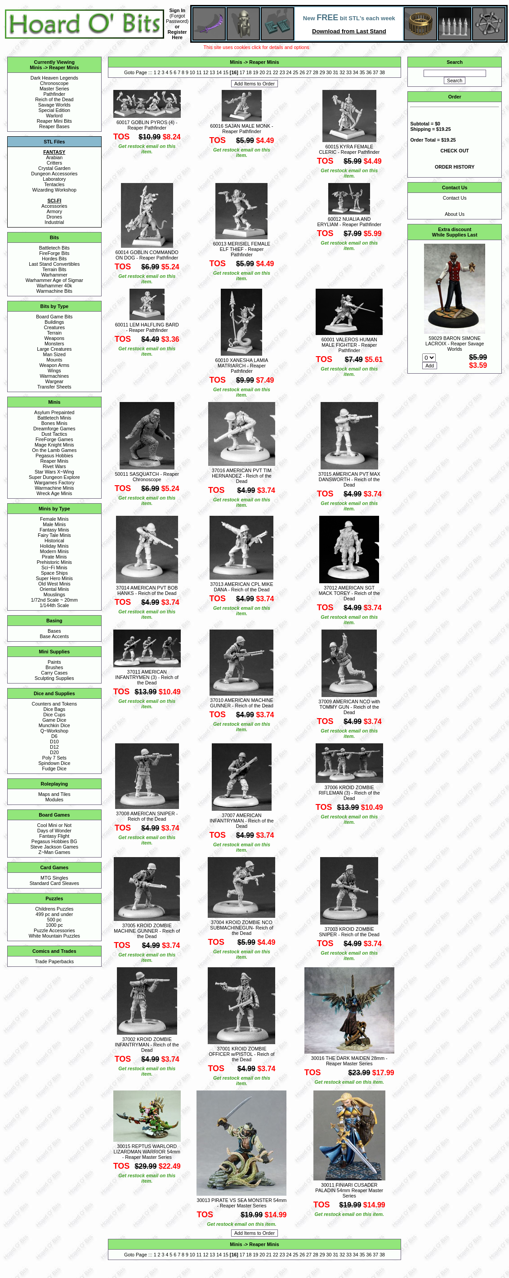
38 (382, 72)
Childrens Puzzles (54, 909)
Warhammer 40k (54, 285)
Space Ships (54, 573)
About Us (454, 214)
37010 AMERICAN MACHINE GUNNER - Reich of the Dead (241, 702)
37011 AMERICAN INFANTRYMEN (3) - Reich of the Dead (147, 677)
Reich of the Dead (54, 99)
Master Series (54, 88)
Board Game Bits (54, 316)
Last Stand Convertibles (54, 264)
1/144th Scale (54, 605)
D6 (54, 736)
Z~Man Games (54, 852)
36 (369, 72)
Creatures (54, 327)
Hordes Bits (54, 258)
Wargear (54, 381)
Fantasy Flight (54, 836)
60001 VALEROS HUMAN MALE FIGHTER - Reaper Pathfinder (349, 345)
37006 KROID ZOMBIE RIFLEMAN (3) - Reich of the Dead (349, 793)
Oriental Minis (54, 589)
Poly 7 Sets (54, 757)
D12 (54, 747)
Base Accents (54, 636)
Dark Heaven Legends (54, 77)
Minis (36, 67)
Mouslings (54, 594)
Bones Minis (54, 423)
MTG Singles (54, 877)
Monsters (54, 343)
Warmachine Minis (54, 488)
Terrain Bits (54, 269)
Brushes (54, 667)
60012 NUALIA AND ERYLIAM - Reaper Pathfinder (349, 221)
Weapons (54, 338)
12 (206, 72)
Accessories (54, 206)
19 (255, 72)
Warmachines (54, 376)
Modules (54, 799)
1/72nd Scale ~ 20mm (54, 600)
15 (225, 72)
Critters (54, 162)
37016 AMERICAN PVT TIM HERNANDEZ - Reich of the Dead (242, 476)
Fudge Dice (54, 768)
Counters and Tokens (54, 703)
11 (199, 72)
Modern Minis (54, 551)
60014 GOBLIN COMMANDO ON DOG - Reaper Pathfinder (147, 255)
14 (219, 72)
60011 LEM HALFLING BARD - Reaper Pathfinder (147, 327)
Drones (54, 216)
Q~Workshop (54, 730)
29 (322, 72)
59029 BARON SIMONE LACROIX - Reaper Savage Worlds (454, 343)
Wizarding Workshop (54, 189)
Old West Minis (54, 583)
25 (295, 72)
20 (262, 72)
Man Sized (54, 354)
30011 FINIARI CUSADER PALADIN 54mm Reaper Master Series (349, 1190)
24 (289, 72)
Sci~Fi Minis (54, 567)
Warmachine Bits (54, 291)
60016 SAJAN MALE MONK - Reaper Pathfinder (241, 128)
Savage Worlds (54, 104)
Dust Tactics (54, 434)
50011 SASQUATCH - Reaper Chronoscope (147, 476)
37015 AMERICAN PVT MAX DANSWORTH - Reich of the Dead (349, 479)
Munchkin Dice (54, 725)
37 (375, 72)
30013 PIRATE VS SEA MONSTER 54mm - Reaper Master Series (241, 1203)
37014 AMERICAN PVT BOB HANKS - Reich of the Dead (147, 590)
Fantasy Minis (54, 529)
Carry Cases (54, 672)
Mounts (54, 359)
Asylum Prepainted (54, 412)
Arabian (54, 157)
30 (329, 72)
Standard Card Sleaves (54, 883)
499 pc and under (54, 914)
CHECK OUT (455, 150)
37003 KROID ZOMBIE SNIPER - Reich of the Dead (349, 931)
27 (309, 72)
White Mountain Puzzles (54, 935)
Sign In (177, 10)
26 (302, 72)
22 (275, 72)
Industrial (54, 222)
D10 (54, 741)
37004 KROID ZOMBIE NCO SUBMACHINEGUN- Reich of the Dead (241, 928)
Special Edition (55, 110)
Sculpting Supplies (54, 678)
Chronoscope (54, 83)
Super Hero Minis (54, 578)
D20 (54, 752)
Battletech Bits (54, 247)
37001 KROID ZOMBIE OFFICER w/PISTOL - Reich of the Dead (241, 1054)
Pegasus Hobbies (54, 455)
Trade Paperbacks (54, 961)
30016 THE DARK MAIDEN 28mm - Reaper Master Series (349, 1060)
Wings (54, 370)
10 (192, 72)
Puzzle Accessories (54, 930)
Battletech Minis (54, 417)
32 (342, 72)
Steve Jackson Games (54, 846)
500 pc (54, 919)
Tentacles (54, 184)
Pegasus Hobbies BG (54, 841)
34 (355, 72)
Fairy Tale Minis (54, 535)
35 (362, 72)
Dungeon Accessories (54, 173)
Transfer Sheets (54, 386)
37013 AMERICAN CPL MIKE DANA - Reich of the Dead (241, 586)
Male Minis (54, 524)
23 (282, 72)
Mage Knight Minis (54, 444)
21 (269, 72)
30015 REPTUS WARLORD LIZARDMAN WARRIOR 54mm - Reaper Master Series (147, 1152)
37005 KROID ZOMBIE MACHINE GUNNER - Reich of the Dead (147, 931)
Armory (54, 211)
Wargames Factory (54, 482)
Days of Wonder (54, 830)
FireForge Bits (54, 253)
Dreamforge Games (54, 428)
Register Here (177, 34)
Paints (54, 662)
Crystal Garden (54, 168)
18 (249, 72)
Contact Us (455, 198)
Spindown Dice (54, 763)
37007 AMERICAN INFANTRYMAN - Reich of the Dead (242, 821)
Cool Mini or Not (54, 825)
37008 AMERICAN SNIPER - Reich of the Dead (147, 816)
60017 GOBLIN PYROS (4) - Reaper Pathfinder (147, 125)
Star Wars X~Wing (54, 471)
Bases (54, 631)
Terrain (54, 332)
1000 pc (54, 925)
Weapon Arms (54, 365)
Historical (54, 540)
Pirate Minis (54, 556)
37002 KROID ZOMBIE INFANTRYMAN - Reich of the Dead (147, 1045)
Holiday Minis (54, 546)
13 (212, 72)
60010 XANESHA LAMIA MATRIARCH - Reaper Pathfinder (241, 365)
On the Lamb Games (54, 450)
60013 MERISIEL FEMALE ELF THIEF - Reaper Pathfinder (242, 249)
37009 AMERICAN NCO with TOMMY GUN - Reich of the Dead (349, 707)
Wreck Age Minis (54, 493)
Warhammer (54, 274)
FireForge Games (54, 439)
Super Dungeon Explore (54, 477)
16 (234, 72)
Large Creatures (54, 349)
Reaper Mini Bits (54, 121)
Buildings (54, 322)
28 (315, 72)
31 (335, 72)
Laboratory (54, 179)
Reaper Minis (64, 67)
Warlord (54, 115)
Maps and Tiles (54, 794)
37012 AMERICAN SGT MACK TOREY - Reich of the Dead (349, 593)
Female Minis (54, 519)
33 (349, 72)
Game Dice (54, 720)
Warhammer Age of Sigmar (54, 280)
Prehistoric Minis (54, 562)
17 (242, 72)
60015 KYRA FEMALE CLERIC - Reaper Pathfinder (349, 149)
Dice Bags (55, 709)
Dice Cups (54, 714)
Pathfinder (55, 94)
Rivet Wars (54, 466)
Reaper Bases (54, 126)
